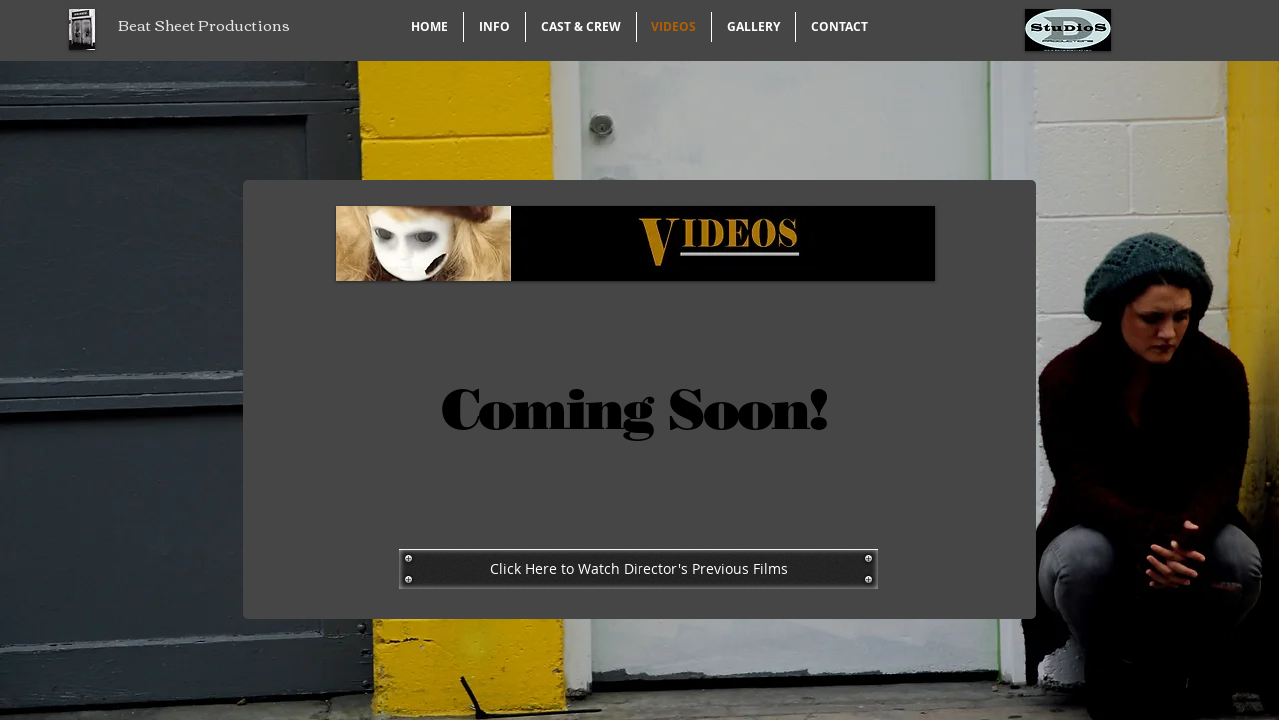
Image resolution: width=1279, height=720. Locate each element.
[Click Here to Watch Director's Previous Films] (638, 569)
